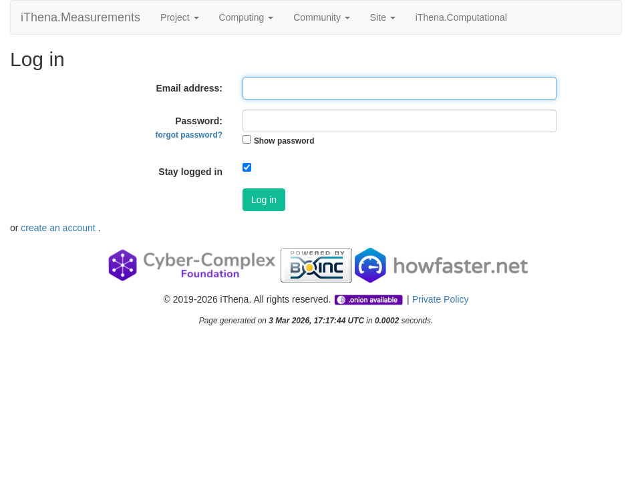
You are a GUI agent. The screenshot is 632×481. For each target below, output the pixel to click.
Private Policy (440, 299)
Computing (246, 17)
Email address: (189, 88)
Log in (264, 199)
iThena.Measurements (80, 17)
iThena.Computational (461, 17)
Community (321, 17)
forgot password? (189, 135)
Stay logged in (190, 171)
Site (383, 17)
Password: (189, 128)
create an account (59, 227)
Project (179, 17)
